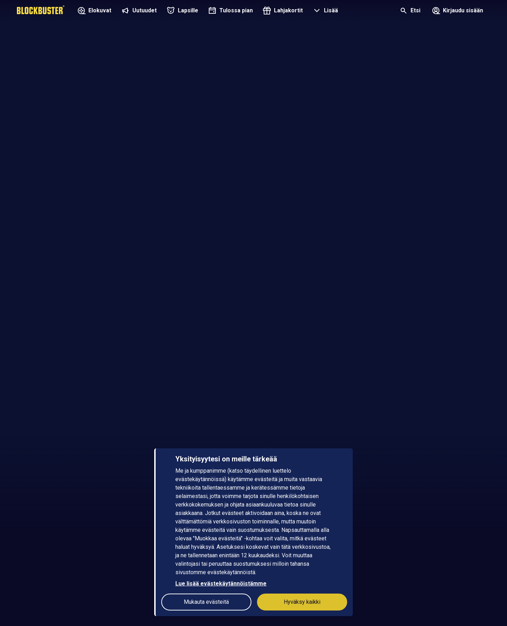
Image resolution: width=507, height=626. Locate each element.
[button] (324, 11)
